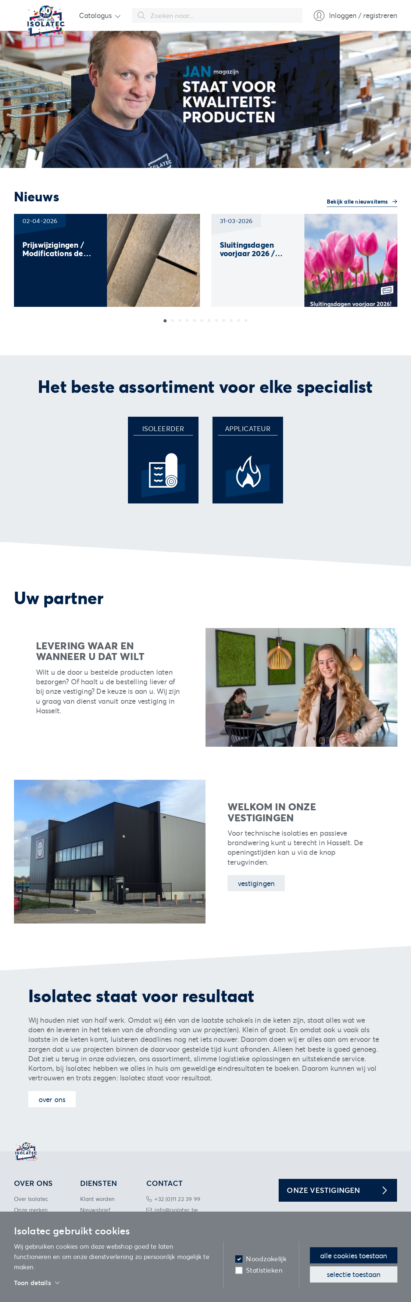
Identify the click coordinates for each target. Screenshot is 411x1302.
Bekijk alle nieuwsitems (358, 201)
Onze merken (31, 1209)
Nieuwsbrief (95, 1209)
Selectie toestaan (353, 1274)
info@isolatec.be (176, 1209)
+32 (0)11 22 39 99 (177, 1198)
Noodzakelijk (266, 1259)
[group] (107, 260)
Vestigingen (256, 883)
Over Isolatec (31, 1198)
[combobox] (217, 15)
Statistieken (264, 1270)
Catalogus (95, 15)
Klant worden (97, 1198)
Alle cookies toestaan (353, 1255)
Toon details (37, 1283)
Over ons (52, 1099)
